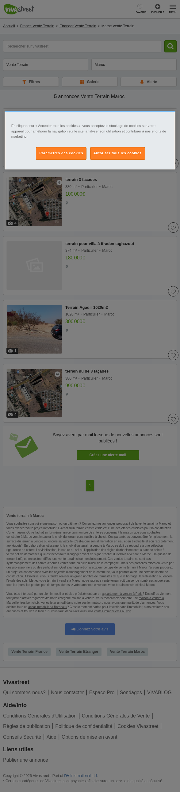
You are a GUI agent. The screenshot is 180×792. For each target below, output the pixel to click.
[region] (90, 140)
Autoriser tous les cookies (118, 153)
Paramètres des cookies (61, 153)
